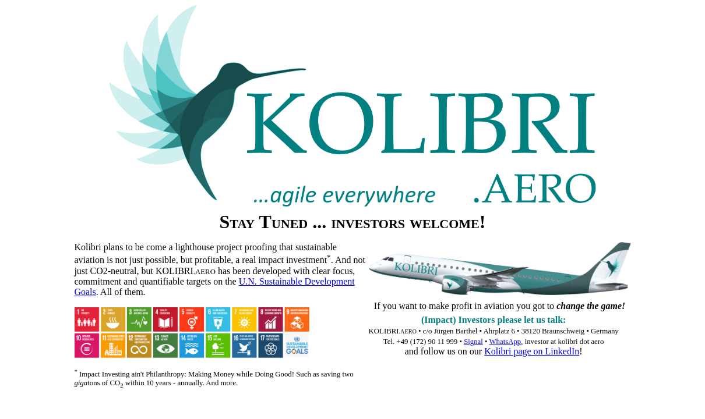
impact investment (292, 260)
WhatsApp (505, 342)
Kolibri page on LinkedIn (531, 351)
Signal (473, 342)
